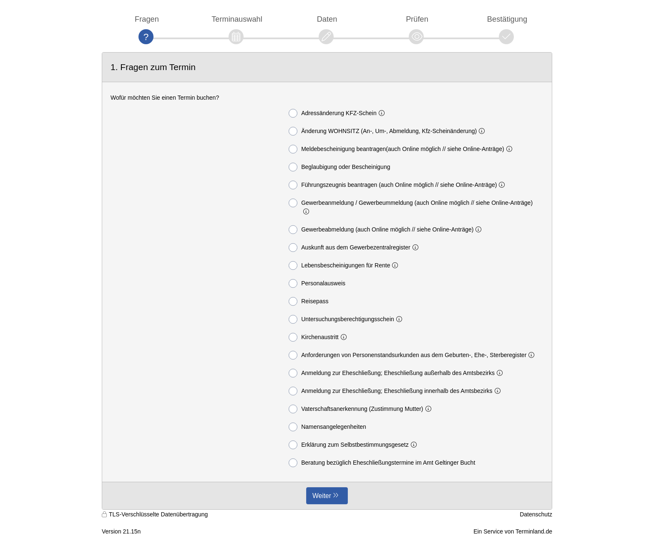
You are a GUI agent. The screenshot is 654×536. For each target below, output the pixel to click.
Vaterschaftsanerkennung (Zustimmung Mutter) (361, 409)
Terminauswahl (236, 19)
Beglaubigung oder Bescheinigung (339, 167)
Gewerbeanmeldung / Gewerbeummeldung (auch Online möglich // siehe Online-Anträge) (411, 207)
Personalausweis (317, 283)
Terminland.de (534, 531)
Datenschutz (536, 514)
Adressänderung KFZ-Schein (338, 113)
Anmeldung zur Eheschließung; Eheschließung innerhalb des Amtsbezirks (396, 391)
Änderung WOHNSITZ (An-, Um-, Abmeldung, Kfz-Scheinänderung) (388, 131)
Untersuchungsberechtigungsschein (347, 319)
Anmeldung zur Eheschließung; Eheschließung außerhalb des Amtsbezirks (397, 373)
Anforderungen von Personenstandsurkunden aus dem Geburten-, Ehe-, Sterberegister (413, 355)
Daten (327, 19)
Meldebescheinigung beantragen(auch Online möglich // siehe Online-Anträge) (402, 149)
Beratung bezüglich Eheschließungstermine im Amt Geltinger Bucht (382, 462)
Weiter (321, 495)
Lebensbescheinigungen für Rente (345, 265)
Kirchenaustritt (319, 337)
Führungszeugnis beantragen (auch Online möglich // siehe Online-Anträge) (398, 185)
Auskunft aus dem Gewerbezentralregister (355, 247)
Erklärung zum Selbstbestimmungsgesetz (354, 444)
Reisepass (308, 301)
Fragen (147, 19)
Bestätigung (507, 19)
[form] (327, 281)
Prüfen (417, 19)
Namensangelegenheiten (327, 427)
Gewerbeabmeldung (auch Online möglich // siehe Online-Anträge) (387, 229)
